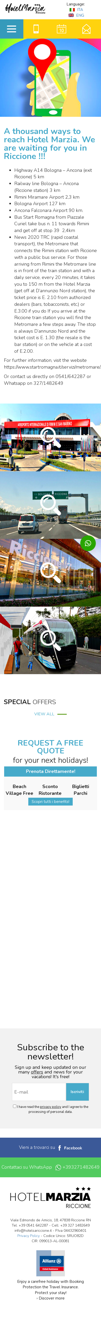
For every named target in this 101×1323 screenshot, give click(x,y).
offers (37, 1072)
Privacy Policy (28, 1235)
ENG (76, 15)
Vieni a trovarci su (50, 1147)
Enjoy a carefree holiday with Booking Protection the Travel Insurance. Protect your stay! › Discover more (50, 1265)
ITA (76, 9)
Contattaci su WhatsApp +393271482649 (51, 1167)
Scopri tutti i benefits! (50, 801)
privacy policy (50, 1107)
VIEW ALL (50, 714)
